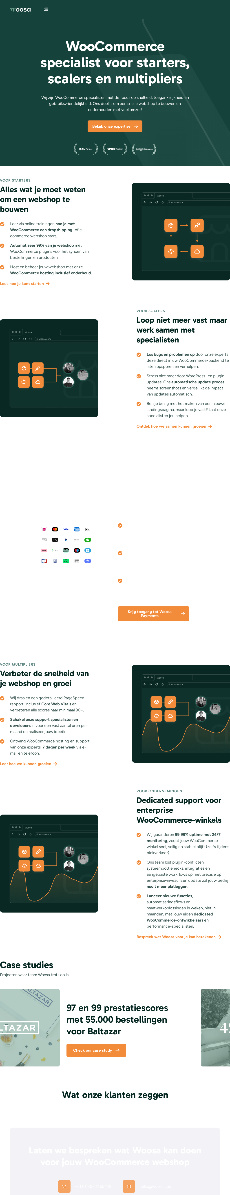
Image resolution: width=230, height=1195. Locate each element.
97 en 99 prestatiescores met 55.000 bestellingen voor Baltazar (117, 1021)
